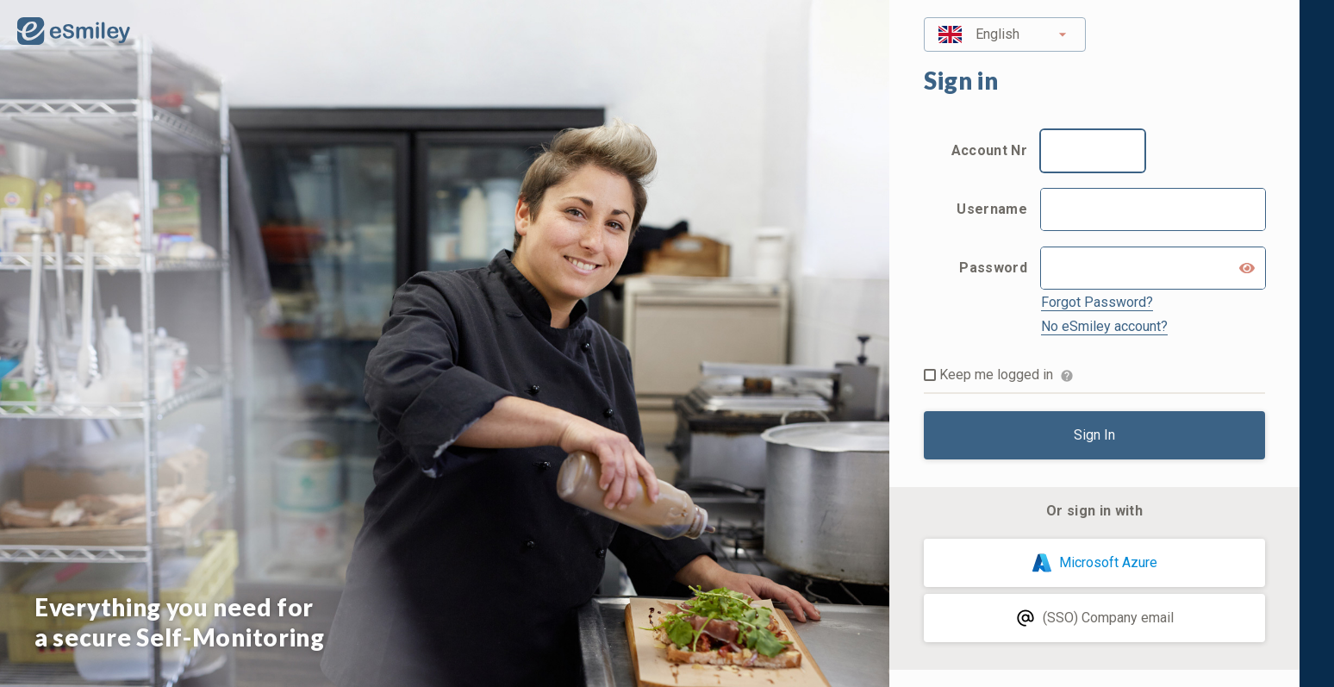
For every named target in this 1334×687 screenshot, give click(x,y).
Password (993, 267)
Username (992, 209)
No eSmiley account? (1104, 326)
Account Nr (989, 150)
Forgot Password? (1097, 302)
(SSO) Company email (1094, 618)
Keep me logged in (996, 374)
